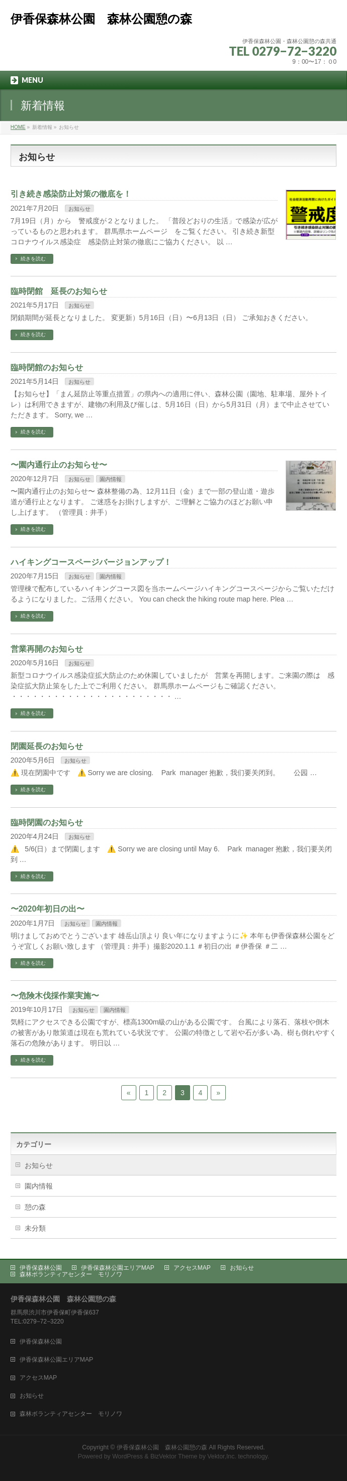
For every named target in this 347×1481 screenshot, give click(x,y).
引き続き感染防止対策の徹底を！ (71, 194)
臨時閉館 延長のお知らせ (59, 291)
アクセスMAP (192, 1267)
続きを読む (33, 258)
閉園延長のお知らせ (47, 746)
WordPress (127, 1456)
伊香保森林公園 (41, 1267)
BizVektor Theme (174, 1456)
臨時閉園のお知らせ (47, 822)
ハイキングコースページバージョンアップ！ (91, 562)
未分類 (35, 1228)
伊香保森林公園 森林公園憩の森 (101, 19)
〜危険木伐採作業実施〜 (55, 995)
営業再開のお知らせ (47, 649)
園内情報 (111, 479)
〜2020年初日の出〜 (48, 909)
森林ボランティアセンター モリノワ (71, 1274)
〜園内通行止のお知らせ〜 (59, 465)
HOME (18, 127)
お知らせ (79, 209)
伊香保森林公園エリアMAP (117, 1267)
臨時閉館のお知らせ (47, 367)
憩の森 (35, 1207)
